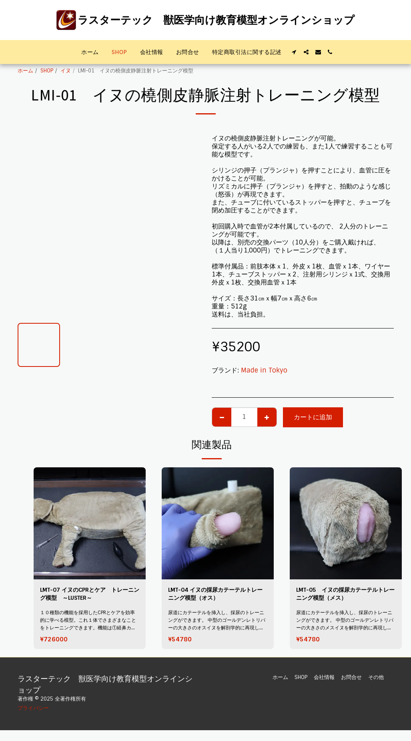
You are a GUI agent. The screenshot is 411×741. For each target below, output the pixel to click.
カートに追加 (313, 417)
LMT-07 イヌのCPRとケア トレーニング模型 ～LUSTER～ (87, 595)
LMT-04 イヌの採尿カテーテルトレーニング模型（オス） (215, 595)
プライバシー (33, 711)
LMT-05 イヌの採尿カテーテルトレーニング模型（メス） (343, 595)
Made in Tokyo (264, 370)
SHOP (46, 70)
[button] (294, 52)
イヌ (65, 70)
